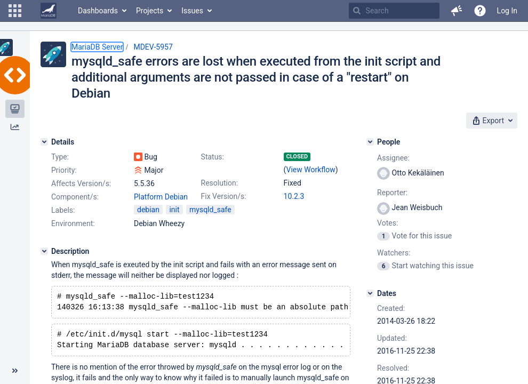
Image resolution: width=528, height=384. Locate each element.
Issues (192, 10)
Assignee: (393, 158)
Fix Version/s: (223, 196)
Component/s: (75, 197)
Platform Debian (161, 197)
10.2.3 (294, 196)
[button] (15, 10)
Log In (507, 10)
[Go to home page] (48, 10)
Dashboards (98, 10)
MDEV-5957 (152, 47)
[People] (370, 142)
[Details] (44, 142)
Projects (149, 10)
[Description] (44, 251)
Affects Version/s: (81, 183)
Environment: (73, 223)
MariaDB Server (97, 47)
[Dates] (370, 293)
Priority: (64, 170)
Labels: (63, 210)
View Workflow (310, 169)
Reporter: (392, 192)
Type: (60, 157)
